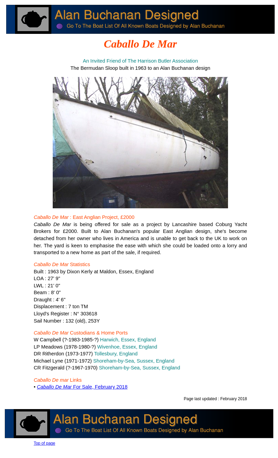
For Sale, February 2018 (82, 387)
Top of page (44, 443)
